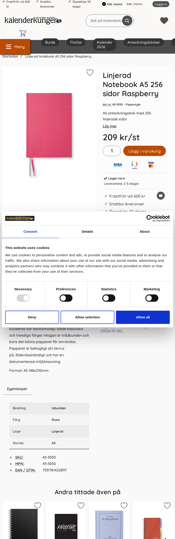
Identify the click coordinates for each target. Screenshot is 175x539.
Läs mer (110, 126)
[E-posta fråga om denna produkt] (161, 196)
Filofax (76, 42)
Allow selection (87, 317)
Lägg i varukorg (145, 150)
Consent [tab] (30, 231)
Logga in (161, 4)
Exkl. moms (134, 4)
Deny (32, 317)
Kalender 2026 (104, 44)
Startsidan (10, 56)
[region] (49, 389)
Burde (50, 42)
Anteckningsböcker (143, 42)
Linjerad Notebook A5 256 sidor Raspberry (57, 56)
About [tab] (145, 231)
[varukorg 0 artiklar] (23, 33)
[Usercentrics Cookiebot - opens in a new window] (150, 218)
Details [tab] (87, 231)
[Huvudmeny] (15, 46)
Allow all (143, 317)
